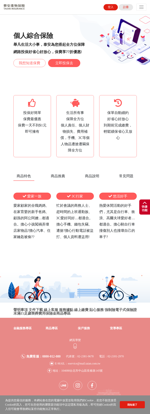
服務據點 (66, 310)
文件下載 (36, 310)
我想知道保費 (29, 63)
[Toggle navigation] (141, 7)
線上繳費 (81, 310)
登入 (111, 7)
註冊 (126, 7)
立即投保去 (64, 63)
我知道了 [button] (132, 404)
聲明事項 (20, 310)
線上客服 (51, 310)
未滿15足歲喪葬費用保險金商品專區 (42, 313)
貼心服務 (96, 310)
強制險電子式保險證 (121, 310)
